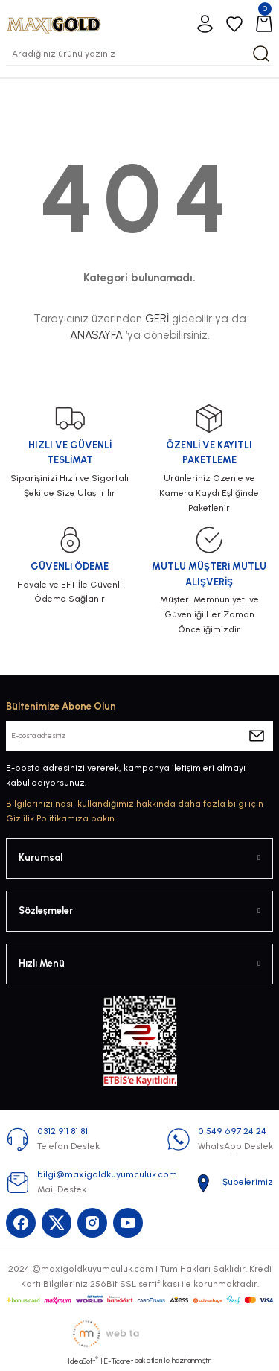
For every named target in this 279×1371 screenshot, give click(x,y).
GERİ (157, 318)
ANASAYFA (96, 335)
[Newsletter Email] (139, 736)
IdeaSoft (83, 1360)
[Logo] (53, 23)
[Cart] (264, 24)
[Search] (139, 54)
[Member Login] (205, 24)
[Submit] (257, 736)
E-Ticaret (118, 1361)
